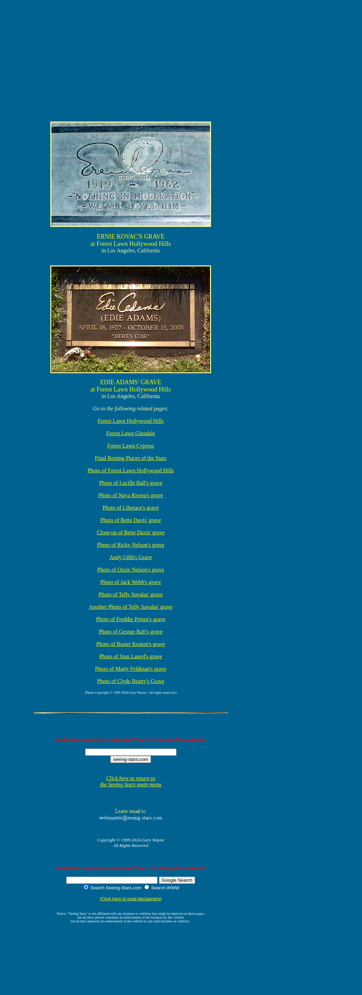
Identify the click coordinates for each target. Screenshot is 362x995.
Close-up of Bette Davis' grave (131, 532)
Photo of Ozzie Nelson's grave (130, 570)
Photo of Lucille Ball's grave (130, 483)
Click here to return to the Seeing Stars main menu (130, 781)
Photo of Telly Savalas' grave (131, 594)
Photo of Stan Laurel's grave (130, 656)
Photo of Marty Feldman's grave (130, 669)
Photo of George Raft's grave (131, 632)
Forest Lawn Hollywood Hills (131, 421)
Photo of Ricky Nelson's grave (130, 545)
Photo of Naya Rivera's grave (130, 495)
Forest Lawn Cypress (130, 446)
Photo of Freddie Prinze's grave (130, 619)
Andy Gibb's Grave (130, 557)
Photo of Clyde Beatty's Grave (130, 681)
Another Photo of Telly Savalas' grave (131, 607)
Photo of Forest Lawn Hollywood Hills (131, 470)
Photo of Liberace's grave (130, 508)
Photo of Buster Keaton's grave (130, 644)
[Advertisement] (143, 18)
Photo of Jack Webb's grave (130, 582)
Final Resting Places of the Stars (131, 458)
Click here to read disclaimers (130, 898)
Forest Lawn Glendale (130, 433)
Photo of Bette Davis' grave (130, 520)
